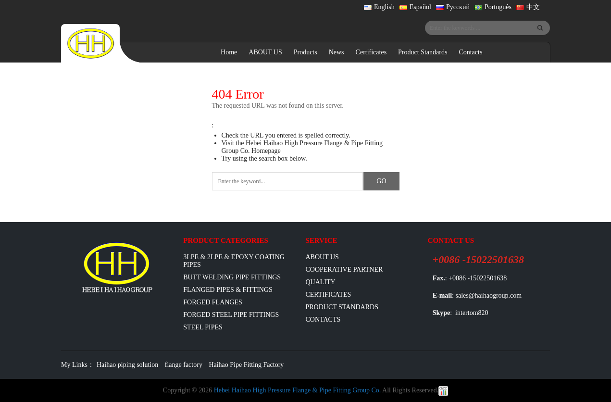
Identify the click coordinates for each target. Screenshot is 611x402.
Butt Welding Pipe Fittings (232, 277)
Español (415, 7)
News (336, 52)
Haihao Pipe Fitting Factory (246, 364)
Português (492, 7)
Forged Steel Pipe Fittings (231, 314)
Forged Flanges (212, 302)
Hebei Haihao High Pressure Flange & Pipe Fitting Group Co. (297, 390)
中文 (528, 7)
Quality (320, 282)
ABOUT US (265, 52)
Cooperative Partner (344, 269)
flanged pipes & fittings (228, 289)
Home (229, 52)
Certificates (371, 52)
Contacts (470, 52)
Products (305, 52)
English (379, 7)
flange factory (183, 364)
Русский (453, 7)
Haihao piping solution (127, 364)
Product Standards (422, 52)
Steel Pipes (203, 327)
